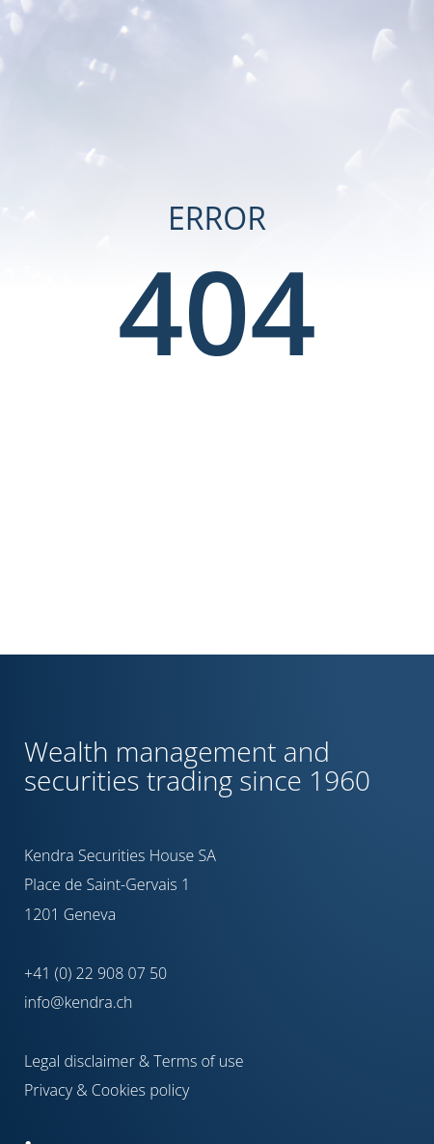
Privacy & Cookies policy (106, 1090)
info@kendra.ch (78, 1002)
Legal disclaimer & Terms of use (134, 1061)
